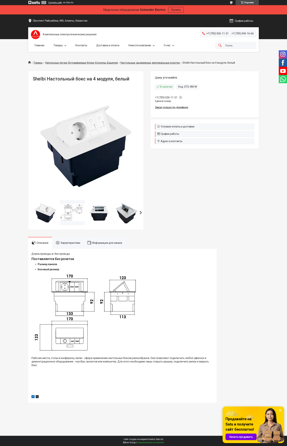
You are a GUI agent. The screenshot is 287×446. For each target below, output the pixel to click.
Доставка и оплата (107, 45)
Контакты (81, 45)
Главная (39, 45)
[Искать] (220, 45)
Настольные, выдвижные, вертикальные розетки (150, 62)
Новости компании (139, 45)
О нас (167, 45)
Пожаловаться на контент (150, 442)
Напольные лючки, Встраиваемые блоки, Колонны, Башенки (81, 62)
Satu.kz (159, 439)
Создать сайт (55, 2)
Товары (58, 45)
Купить (176, 10)
